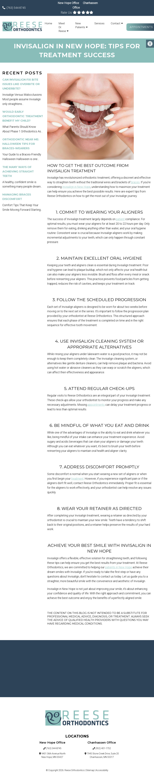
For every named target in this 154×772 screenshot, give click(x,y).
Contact (115, 23)
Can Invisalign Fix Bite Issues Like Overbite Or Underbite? (21, 84)
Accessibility (102, 770)
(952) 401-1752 (103, 748)
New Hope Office (69, 3)
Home (48, 23)
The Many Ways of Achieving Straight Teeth (18, 171)
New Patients (80, 25)
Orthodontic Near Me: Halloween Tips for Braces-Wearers (20, 144)
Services (99, 23)
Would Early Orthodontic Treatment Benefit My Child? (22, 116)
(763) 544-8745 (16, 7)
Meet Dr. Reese (62, 27)
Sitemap (90, 770)
